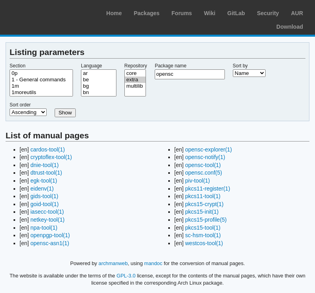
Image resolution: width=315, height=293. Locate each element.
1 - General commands (41, 80)
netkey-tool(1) (47, 219)
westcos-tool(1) (204, 243)
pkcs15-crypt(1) (204, 204)
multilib (135, 86)
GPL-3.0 (126, 276)
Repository (135, 66)
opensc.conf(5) (203, 172)
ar (98, 73)
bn (98, 92)
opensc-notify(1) (205, 157)
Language (91, 66)
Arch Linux (44, 12)
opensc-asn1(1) (49, 243)
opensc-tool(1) (203, 165)
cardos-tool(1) (47, 149)
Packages (146, 13)
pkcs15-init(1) (202, 211)
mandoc (153, 263)
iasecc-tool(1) (47, 211)
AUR (297, 13)
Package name (170, 66)
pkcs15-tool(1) (202, 227)
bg (98, 86)
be (98, 80)
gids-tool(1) (44, 196)
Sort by (240, 66)
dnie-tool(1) (44, 165)
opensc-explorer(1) (208, 149)
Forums (181, 13)
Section (18, 66)
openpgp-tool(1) (50, 235)
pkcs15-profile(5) (205, 219)
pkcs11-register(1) (207, 188)
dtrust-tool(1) (46, 172)
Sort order (20, 105)
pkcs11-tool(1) (202, 196)
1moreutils (41, 92)
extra (135, 80)
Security (268, 13)
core (135, 73)
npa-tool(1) (43, 227)
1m (41, 86)
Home (114, 13)
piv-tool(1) (197, 180)
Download (289, 27)
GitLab (236, 13)
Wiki (209, 13)
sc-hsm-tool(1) (202, 235)
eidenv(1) (41, 188)
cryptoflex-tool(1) (51, 157)
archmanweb (113, 263)
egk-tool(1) (43, 180)
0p (41, 73)
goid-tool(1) (44, 204)
